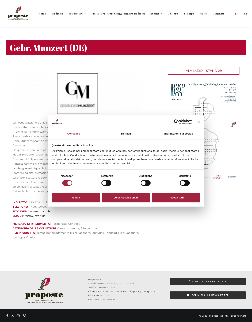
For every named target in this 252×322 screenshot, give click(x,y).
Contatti (218, 13)
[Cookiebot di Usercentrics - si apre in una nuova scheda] (176, 122)
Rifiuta (76, 197)
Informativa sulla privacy (127, 291)
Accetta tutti (176, 197)
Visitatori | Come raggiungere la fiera (118, 13)
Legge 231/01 (150, 291)
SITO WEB (20, 211)
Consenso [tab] (73, 133)
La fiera (57, 13)
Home (42, 13)
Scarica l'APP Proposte (208, 281)
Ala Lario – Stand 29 (204, 71)
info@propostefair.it (99, 295)
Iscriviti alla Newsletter (208, 295)
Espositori (77, 13)
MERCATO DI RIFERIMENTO (31, 223)
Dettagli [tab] (126, 133)
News (203, 13)
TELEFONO (20, 206)
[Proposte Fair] (18, 13)
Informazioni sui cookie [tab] (178, 133)
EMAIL (17, 216)
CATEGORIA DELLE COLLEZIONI (34, 228)
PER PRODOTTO (24, 232)
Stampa (189, 13)
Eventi (156, 13)
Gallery (172, 13)
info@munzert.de (33, 216)
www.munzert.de (39, 211)
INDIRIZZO (20, 202)
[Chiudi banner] (199, 122)
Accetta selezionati (126, 197)
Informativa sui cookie (100, 291)
